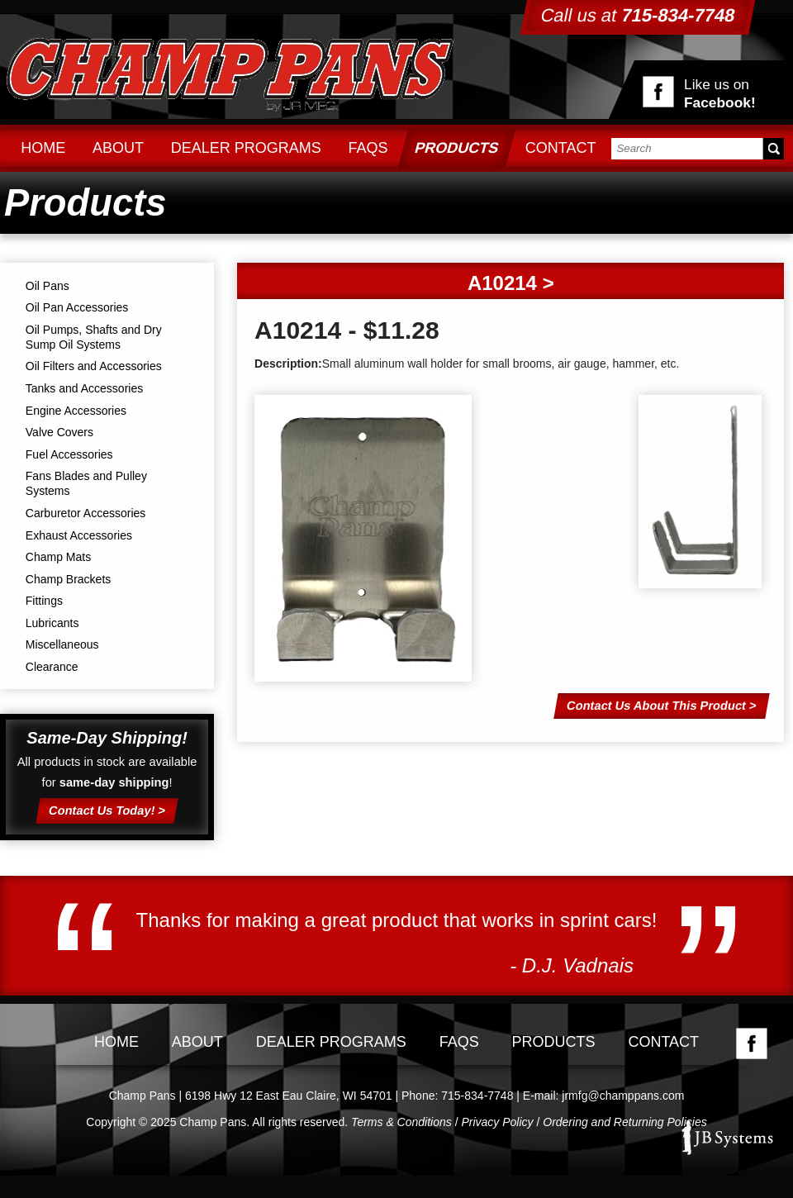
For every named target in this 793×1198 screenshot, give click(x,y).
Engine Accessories (76, 410)
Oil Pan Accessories (77, 307)
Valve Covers (59, 432)
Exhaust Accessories (79, 535)
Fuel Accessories (69, 454)
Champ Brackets (68, 579)
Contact (560, 148)
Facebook (751, 1043)
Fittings (44, 600)
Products (457, 148)
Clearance (52, 666)
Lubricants (52, 623)
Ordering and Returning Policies (624, 1122)
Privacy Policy (497, 1122)
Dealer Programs (246, 148)
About (118, 148)
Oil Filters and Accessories (94, 366)
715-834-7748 (477, 1095)
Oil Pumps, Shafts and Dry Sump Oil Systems (94, 337)
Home (43, 148)
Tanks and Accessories (84, 388)
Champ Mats (58, 556)
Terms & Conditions (401, 1122)
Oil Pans (47, 285)
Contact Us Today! (102, 809)
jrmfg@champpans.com (623, 1095)
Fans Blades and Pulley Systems (86, 483)
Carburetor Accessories (86, 513)
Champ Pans (229, 72)
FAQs (367, 148)
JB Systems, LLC (726, 1137)
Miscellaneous (62, 644)
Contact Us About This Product (656, 705)
